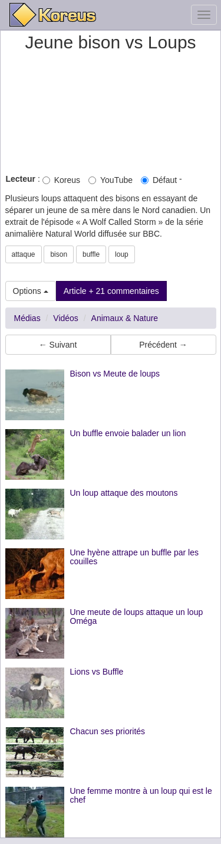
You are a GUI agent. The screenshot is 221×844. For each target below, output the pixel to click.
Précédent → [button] (163, 344)
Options (30, 291)
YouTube (110, 180)
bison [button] (58, 254)
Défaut (159, 180)
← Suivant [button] (58, 344)
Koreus (61, 180)
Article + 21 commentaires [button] (111, 291)
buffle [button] (91, 254)
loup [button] (121, 254)
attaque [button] (23, 254)
